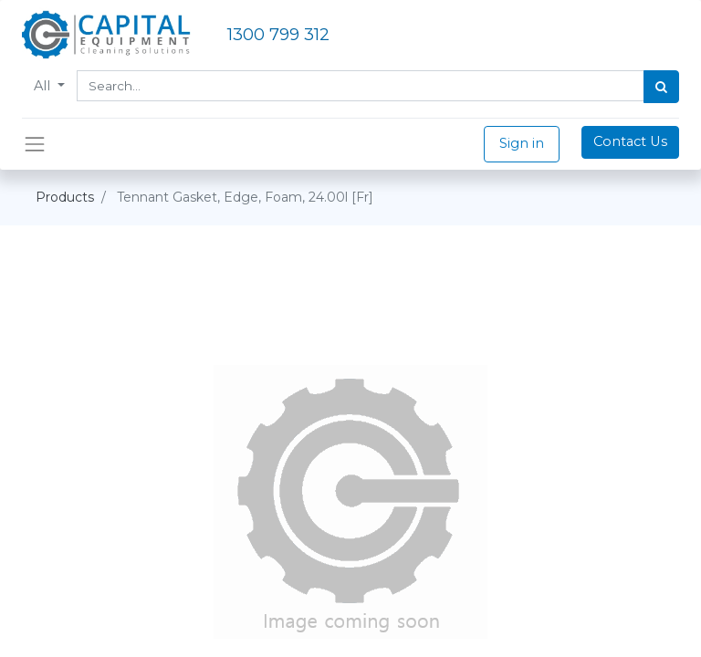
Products (65, 197)
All (44, 86)
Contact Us (630, 141)
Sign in (521, 143)
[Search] (661, 86)
